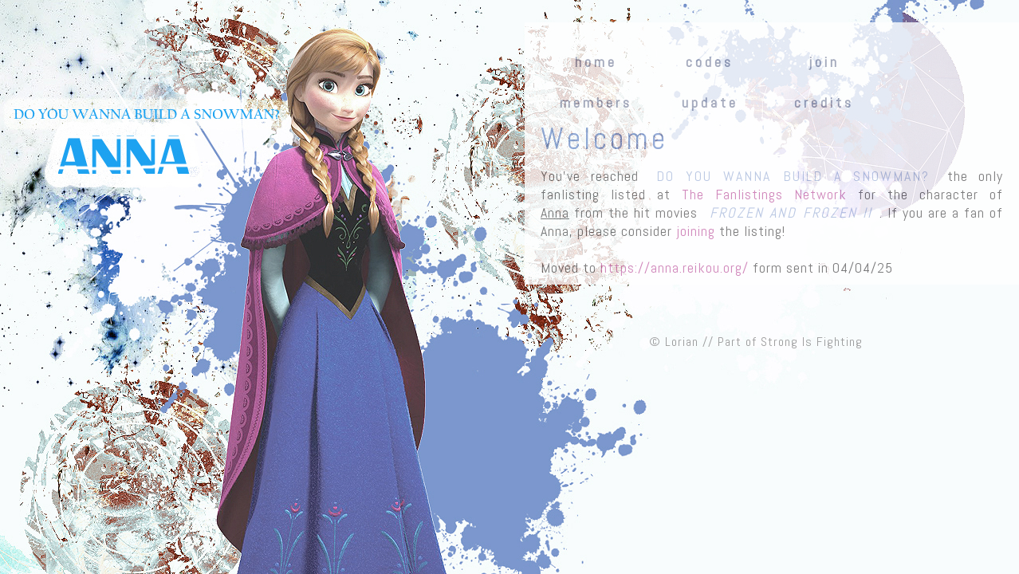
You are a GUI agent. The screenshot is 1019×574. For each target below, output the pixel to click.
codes (710, 62)
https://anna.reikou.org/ (674, 267)
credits (824, 103)
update (710, 103)
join (824, 62)
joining (695, 231)
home (596, 62)
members (596, 103)
